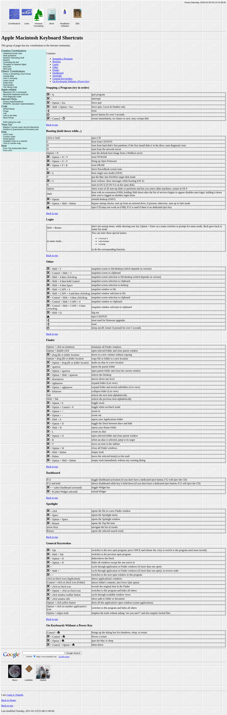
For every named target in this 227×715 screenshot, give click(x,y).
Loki (5, 113)
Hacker (43, 680)
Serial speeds (9, 139)
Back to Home (8, 700)
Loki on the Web (10, 115)
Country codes (9, 137)
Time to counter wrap (12, 143)
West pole (7, 69)
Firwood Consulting (38, 24)
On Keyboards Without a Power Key (71, 81)
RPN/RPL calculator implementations (18, 104)
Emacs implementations (13, 102)
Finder (55, 70)
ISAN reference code (12, 122)
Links (26, 23)
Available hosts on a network (15, 141)
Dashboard (57, 73)
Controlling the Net (11, 62)
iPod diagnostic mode (12, 97)
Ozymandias (8, 85)
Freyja (5, 111)
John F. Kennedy (10, 78)
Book (51, 23)
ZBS (77, 23)
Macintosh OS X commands (15, 92)
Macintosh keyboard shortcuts (15, 94)
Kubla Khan (8, 83)
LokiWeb (29, 680)
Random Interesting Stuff (13, 58)
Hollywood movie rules (12, 53)
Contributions (14, 23)
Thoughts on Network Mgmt (14, 64)
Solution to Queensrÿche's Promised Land (20, 129)
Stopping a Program (62, 58)
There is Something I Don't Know (17, 74)
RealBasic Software (65, 24)
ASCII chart (8, 134)
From (15, 148)
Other (55, 67)
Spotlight (57, 75)
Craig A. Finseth (14, 695)
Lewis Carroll (8, 80)
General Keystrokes (62, 78)
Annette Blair (8, 76)
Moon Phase (8, 118)
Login (55, 64)
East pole (7, 67)
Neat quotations (9, 56)
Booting (56, 61)
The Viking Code (10, 87)
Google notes (64, 656)
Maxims (6, 60)
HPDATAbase (9, 109)
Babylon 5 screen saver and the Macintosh (21, 127)
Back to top (52, 124)
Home (187, 2)
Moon (14, 680)
